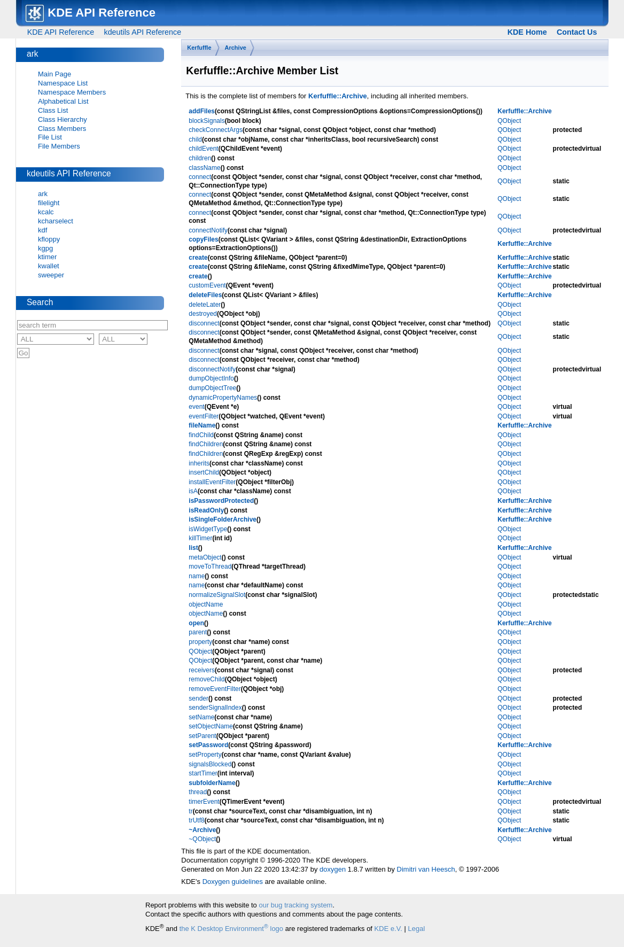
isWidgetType (208, 529)
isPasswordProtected (221, 500)
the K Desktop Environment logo (231, 929)
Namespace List (63, 83)
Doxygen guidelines (232, 882)
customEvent (207, 285)
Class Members (62, 129)
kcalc (46, 212)
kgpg (45, 248)
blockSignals (206, 121)
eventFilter (204, 416)
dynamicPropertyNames (223, 397)
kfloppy (49, 239)
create (198, 257)
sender (198, 698)
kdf (42, 230)
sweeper (51, 275)
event (196, 406)
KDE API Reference (61, 32)
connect (200, 177)
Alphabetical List (63, 101)
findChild (201, 435)
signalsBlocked (210, 764)
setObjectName (211, 726)
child (195, 139)
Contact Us (577, 32)
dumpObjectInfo (211, 378)
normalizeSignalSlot (217, 595)
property (200, 642)
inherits (199, 463)
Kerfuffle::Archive (337, 96)
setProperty (205, 754)
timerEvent (204, 801)
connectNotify (208, 230)
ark (43, 194)
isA (193, 491)
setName (201, 717)
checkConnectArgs (216, 130)
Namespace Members (72, 92)
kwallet (48, 266)
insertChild (204, 472)
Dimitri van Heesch (426, 869)
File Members (59, 146)
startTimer (203, 773)
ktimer (47, 257)
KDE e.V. (388, 929)
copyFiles (203, 239)
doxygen (332, 869)
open (196, 623)
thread (198, 792)
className (204, 168)
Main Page (54, 74)
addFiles (202, 111)
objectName (206, 604)
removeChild (206, 679)
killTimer (200, 538)
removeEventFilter (214, 689)
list (193, 548)
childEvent (203, 148)
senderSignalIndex (215, 707)
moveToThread (210, 566)
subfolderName (212, 783)
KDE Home (527, 32)
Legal (416, 929)
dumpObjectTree (212, 388)
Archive (235, 47)
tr (190, 811)
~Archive (202, 830)
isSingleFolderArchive (222, 519)
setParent (202, 736)
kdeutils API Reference (142, 32)
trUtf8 (196, 820)
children (200, 158)
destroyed (203, 313)
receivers (202, 670)
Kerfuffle (199, 47)
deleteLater (205, 304)
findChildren (206, 444)
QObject (509, 121)
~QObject (202, 839)
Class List (53, 110)
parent (198, 632)
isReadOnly (206, 510)
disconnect (204, 323)
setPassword (208, 745)
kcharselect (55, 221)
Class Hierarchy (62, 119)
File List (50, 137)
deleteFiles (205, 295)
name (197, 576)
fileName (202, 425)
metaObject (205, 557)
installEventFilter (212, 482)
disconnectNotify (212, 369)
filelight (48, 203)
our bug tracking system (295, 905)
